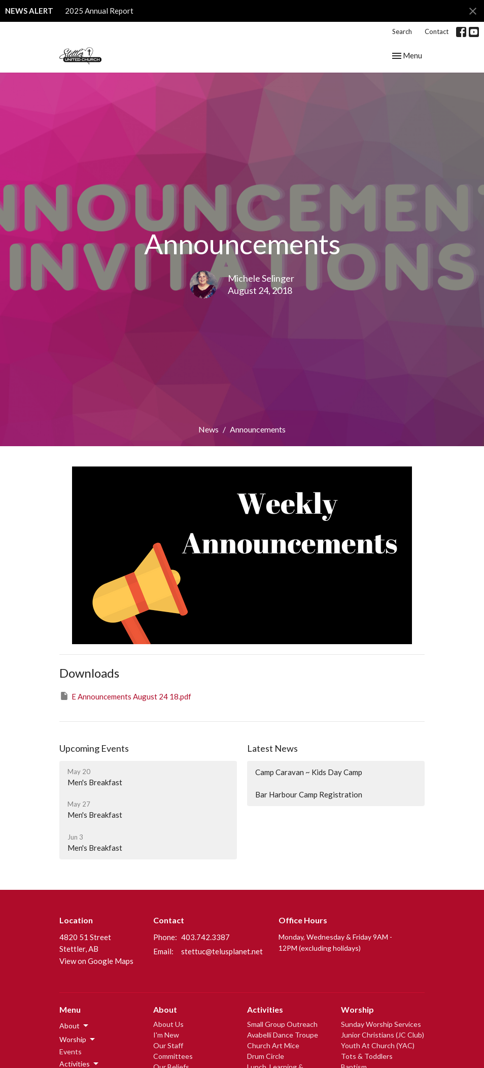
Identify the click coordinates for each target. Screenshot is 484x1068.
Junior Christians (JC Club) (382, 1034)
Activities (265, 1009)
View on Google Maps (96, 960)
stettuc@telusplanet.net (222, 951)
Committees (173, 1056)
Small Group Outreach (282, 1024)
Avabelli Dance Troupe (282, 1034)
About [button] (74, 1026)
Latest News (272, 748)
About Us (168, 1024)
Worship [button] (77, 1039)
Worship (357, 1009)
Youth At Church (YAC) (377, 1045)
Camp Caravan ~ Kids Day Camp (308, 772)
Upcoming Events (94, 748)
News (208, 429)
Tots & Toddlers (367, 1056)
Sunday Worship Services (381, 1024)
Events (70, 1051)
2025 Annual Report (99, 10)
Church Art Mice (273, 1045)
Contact (436, 31)
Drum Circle (265, 1056)
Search (402, 31)
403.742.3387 (205, 937)
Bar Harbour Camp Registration (308, 794)
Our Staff (168, 1045)
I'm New (166, 1034)
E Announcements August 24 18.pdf (125, 696)
